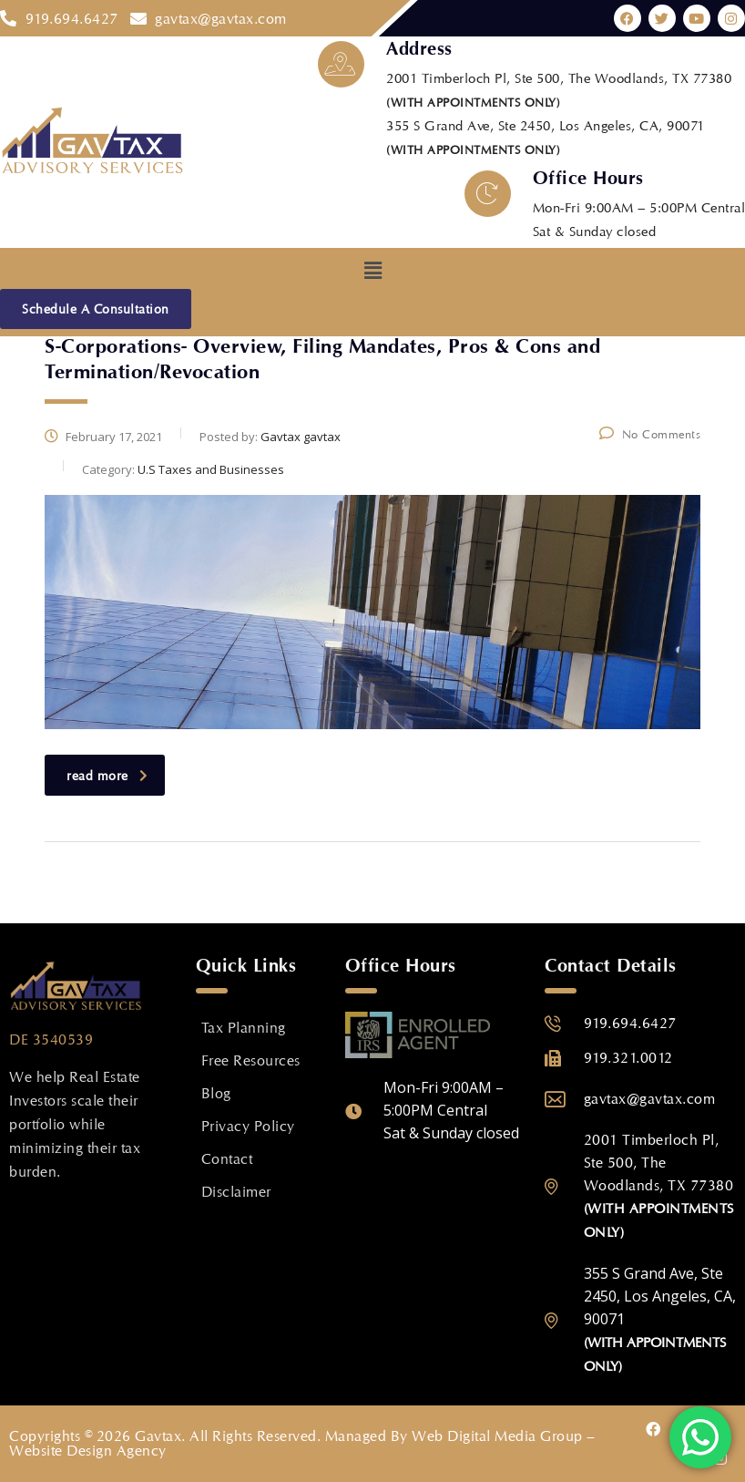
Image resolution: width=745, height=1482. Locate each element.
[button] (372, 269)
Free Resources (251, 1060)
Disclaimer (236, 1191)
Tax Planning (243, 1027)
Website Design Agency (88, 1450)
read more (107, 775)
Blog (216, 1093)
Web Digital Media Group (497, 1436)
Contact (227, 1159)
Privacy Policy (248, 1126)
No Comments (649, 434)
